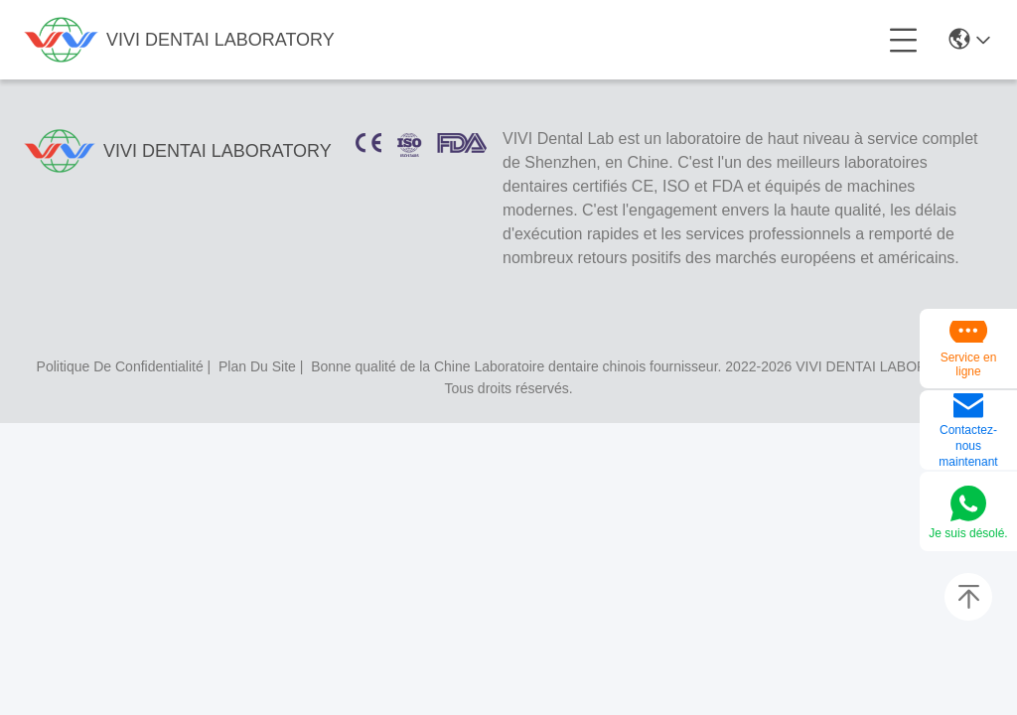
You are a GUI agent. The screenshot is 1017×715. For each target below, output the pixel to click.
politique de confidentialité (120, 366)
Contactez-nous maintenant (968, 446)
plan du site (257, 366)
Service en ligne (969, 364)
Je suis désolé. (968, 533)
